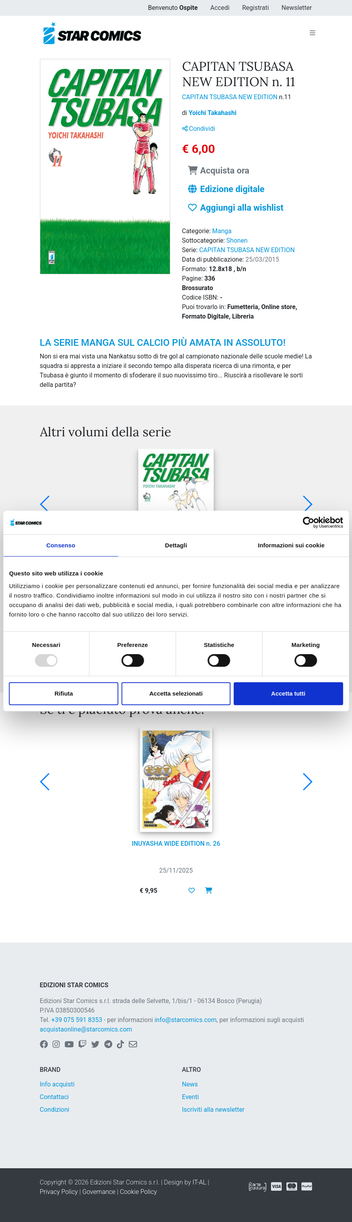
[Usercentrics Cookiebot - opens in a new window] (308, 522)
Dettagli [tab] (176, 545)
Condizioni (55, 1109)
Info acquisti (57, 1084)
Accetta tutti (288, 693)
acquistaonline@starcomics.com (86, 1029)
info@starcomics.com (185, 1020)
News (190, 1084)
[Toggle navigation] (312, 33)
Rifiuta (64, 693)
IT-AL (199, 1182)
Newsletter (297, 7)
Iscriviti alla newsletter (213, 1109)
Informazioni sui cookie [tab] (291, 545)
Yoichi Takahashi (212, 113)
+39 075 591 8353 (76, 1020)
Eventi (190, 1097)
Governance (98, 1192)
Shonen (237, 240)
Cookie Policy (138, 1192)
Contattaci (54, 1097)
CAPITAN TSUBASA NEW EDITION (230, 97)
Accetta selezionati (176, 693)
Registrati (255, 7)
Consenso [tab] (60, 545)
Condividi (198, 128)
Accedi (220, 7)
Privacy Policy (59, 1192)
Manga (222, 231)
